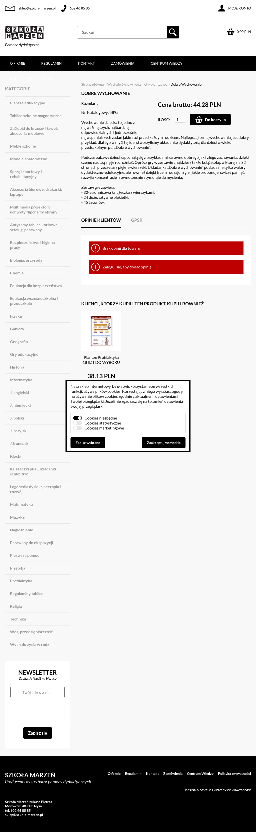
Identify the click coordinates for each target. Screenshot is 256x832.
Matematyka (21, 504)
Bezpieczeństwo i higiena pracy (32, 245)
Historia (17, 367)
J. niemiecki (20, 405)
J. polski (17, 418)
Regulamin (51, 63)
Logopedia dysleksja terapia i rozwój (35, 489)
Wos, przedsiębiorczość (31, 631)
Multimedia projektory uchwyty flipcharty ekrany (34, 209)
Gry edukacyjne (24, 354)
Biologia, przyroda (26, 260)
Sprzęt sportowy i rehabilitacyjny (26, 174)
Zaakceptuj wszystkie (163, 442)
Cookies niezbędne (100, 418)
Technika (18, 619)
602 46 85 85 (80, 8)
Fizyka (16, 316)
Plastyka (17, 568)
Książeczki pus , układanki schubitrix (33, 471)
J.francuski (20, 443)
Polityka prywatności (31, 78)
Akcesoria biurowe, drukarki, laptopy (36, 192)
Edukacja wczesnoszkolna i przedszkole (34, 301)
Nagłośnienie (21, 529)
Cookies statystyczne (102, 422)
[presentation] (37, 712)
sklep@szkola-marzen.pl (37, 8)
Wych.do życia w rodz (29, 644)
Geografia (19, 341)
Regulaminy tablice (27, 593)
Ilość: (164, 119)
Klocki (15, 456)
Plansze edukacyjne (27, 102)
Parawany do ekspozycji (31, 542)
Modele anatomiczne (28, 158)
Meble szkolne (23, 146)
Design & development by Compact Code (218, 790)
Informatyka (21, 379)
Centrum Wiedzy (166, 63)
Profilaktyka (21, 580)
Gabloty (17, 328)
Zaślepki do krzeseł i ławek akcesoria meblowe (34, 131)
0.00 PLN (244, 31)
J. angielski (19, 392)
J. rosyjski (19, 430)
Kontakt (86, 63)
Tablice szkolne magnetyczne (36, 115)
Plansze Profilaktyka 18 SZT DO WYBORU (101, 360)
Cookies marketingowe (104, 427)
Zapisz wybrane (88, 442)
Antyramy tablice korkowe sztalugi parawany (34, 227)
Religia (16, 606)
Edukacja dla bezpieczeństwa (36, 285)
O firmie (17, 63)
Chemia (17, 272)
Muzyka (17, 517)
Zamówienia (122, 63)
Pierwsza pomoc (24, 555)
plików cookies (107, 391)
